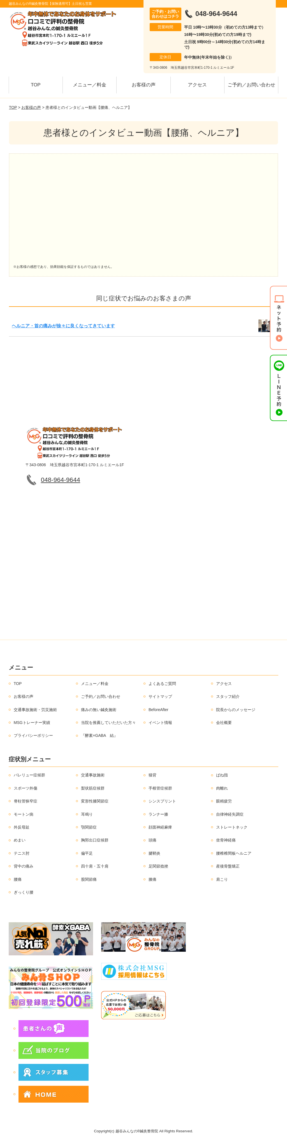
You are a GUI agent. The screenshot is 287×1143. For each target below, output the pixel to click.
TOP (36, 85)
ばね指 (222, 775)
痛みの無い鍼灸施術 (98, 709)
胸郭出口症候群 (94, 840)
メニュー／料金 (89, 85)
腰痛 (18, 879)
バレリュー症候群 (29, 775)
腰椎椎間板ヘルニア (233, 853)
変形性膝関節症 (94, 801)
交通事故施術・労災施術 (35, 709)
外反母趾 (21, 827)
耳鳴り (87, 814)
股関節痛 (89, 879)
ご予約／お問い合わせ (251, 85)
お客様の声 (144, 85)
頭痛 (152, 840)
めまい (20, 840)
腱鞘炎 (154, 853)
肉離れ (222, 788)
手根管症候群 (160, 788)
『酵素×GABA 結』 (99, 735)
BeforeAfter (158, 709)
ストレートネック (231, 827)
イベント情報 (160, 722)
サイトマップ (160, 696)
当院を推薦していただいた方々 (108, 722)
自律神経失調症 (230, 814)
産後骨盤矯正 (228, 866)
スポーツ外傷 (25, 788)
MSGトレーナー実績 (32, 722)
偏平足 (87, 853)
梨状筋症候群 (93, 788)
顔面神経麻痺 (160, 827)
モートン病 (23, 814)
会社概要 (224, 722)
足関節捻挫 (158, 866)
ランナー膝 (158, 814)
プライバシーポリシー (33, 735)
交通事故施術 (93, 775)
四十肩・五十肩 (94, 866)
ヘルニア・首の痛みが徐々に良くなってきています (63, 325)
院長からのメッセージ (235, 709)
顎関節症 (89, 827)
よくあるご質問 (162, 683)
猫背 (152, 775)
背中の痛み (23, 866)
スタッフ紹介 (228, 696)
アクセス (197, 85)
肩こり (222, 879)
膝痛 (152, 879)
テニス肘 (21, 853)
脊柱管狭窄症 (25, 801)
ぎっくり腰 (23, 892)
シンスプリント (162, 801)
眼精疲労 (224, 801)
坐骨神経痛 (226, 840)
